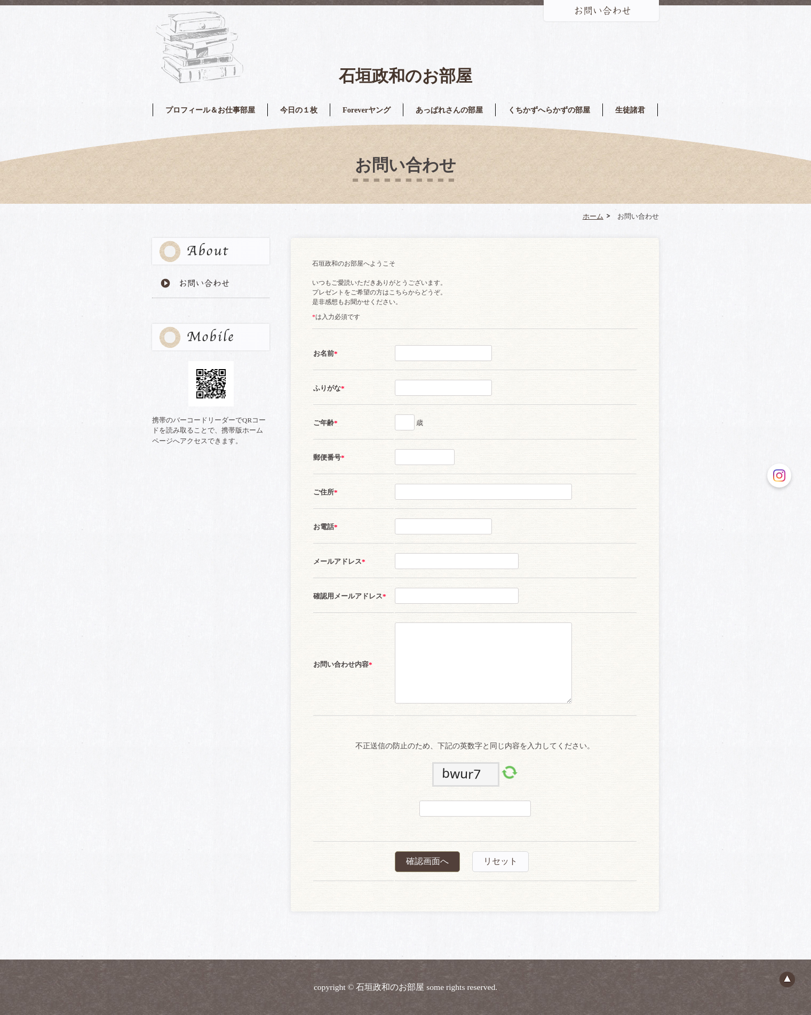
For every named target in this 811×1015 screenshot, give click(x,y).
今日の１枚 (298, 110)
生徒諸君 (630, 110)
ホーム (593, 216)
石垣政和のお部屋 (405, 76)
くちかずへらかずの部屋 (549, 110)
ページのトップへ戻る (787, 979)
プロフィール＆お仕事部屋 (210, 110)
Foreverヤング (367, 110)
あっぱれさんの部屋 (449, 110)
